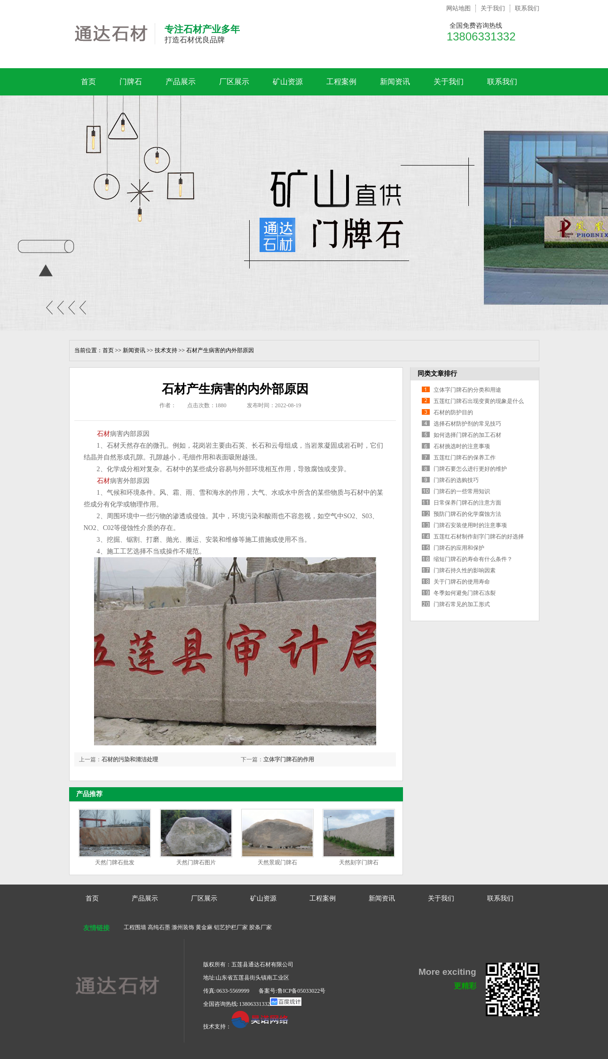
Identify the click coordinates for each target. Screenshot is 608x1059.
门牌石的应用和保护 (459, 548)
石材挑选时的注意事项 (462, 446)
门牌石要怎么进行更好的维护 (470, 469)
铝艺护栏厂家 (231, 927)
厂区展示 (234, 82)
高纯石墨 (159, 927)
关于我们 (493, 8)
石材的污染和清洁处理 (130, 759)
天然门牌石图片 (196, 862)
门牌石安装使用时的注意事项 (470, 525)
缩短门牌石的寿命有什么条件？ (473, 559)
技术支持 (166, 350)
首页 (88, 82)
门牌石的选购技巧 (456, 480)
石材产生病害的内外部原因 (220, 350)
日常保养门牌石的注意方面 (467, 502)
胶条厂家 (260, 927)
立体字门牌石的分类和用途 (467, 390)
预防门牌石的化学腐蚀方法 (467, 514)
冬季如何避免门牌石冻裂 (465, 593)
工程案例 (341, 82)
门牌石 (130, 82)
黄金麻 (204, 927)
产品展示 (181, 82)
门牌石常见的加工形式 (462, 604)
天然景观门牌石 (277, 862)
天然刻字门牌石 (359, 862)
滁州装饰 (183, 927)
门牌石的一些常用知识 (462, 491)
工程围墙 (135, 927)
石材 (103, 433)
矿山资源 (288, 82)
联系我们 (527, 8)
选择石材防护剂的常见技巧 (467, 423)
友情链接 (96, 928)
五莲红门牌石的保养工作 (465, 457)
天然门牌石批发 (114, 862)
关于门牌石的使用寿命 (462, 581)
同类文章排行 (437, 373)
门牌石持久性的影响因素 (465, 570)
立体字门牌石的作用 (288, 759)
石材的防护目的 (453, 412)
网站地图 (458, 8)
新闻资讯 (395, 82)
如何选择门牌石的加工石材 (467, 435)
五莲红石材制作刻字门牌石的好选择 (479, 536)
